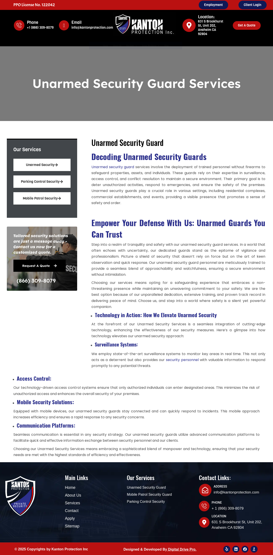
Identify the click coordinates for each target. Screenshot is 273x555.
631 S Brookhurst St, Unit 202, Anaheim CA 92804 (210, 27)
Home (79, 45)
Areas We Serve (164, 45)
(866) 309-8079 (36, 280)
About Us (101, 45)
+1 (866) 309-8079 (40, 27)
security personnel (182, 360)
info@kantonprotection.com (92, 27)
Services (128, 45)
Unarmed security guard (112, 167)
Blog (193, 45)
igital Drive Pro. (183, 547)
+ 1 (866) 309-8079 (228, 507)
